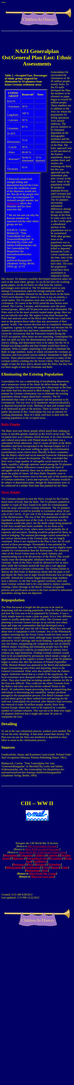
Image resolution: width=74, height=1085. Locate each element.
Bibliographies (14, 867)
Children (40, 855)
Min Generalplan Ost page (42, 846)
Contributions (32, 867)
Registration (33, 870)
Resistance (19, 864)
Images (55, 867)
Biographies (10, 855)
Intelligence (40, 861)
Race (30, 864)
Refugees (40, 864)
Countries (52, 855)
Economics (56, 858)
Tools (45, 870)
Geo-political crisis (37, 858)
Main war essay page (42, 876)
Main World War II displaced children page (42, 852)
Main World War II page (42, 873)
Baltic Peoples (10, 424)
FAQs (46, 867)
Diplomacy (18, 858)
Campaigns (26, 855)
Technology (54, 864)
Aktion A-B (13, 203)
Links (65, 867)
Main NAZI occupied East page (42, 849)
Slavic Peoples (10, 492)
